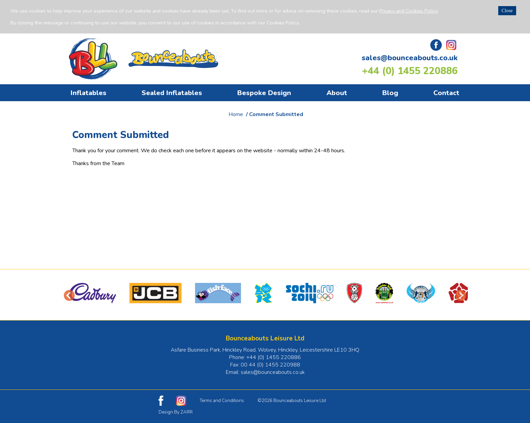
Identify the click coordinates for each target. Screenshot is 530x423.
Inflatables (88, 92)
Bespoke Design (264, 92)
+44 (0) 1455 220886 (410, 70)
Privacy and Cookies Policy (408, 10)
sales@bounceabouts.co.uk (410, 58)
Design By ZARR (176, 412)
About (337, 92)
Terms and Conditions (222, 401)
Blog (390, 92)
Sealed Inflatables (172, 92)
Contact (446, 92)
